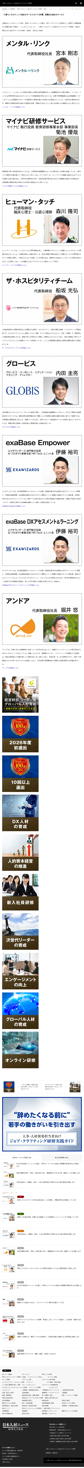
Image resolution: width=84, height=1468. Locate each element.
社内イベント (6, 1408)
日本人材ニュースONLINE (57, 1427)
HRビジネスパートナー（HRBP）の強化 (14, 1377)
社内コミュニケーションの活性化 (32, 1408)
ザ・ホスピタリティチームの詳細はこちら (16, 348)
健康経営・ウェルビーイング (50, 1392)
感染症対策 (45, 1400)
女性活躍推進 (6, 1400)
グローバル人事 (26, 1379)
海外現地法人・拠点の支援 (10, 1405)
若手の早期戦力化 (7, 1413)
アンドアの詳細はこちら (10, 668)
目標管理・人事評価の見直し (70, 1405)
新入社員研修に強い (62, 1157)
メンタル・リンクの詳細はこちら (13, 107)
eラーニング (25, 1374)
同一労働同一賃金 (47, 1395)
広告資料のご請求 (7, 1459)
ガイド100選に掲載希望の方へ (11, 1456)
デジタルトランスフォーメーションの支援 (14, 1387)
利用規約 (48, 1453)
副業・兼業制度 (6, 1395)
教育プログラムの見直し (9, 1403)
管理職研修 (5, 1411)
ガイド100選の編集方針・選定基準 (12, 1450)
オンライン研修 (52, 1377)
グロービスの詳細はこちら (11, 427)
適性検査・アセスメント (49, 1413)
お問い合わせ (6, 1462)
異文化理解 (45, 1405)
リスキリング (6, 1390)
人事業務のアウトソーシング (50, 1390)
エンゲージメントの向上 (35, 1377)
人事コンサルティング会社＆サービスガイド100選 (60, 1449)
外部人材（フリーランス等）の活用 (32, 1398)
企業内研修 (25, 1392)
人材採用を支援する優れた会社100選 (60, 1438)
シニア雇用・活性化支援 (53, 1382)
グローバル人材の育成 (48, 1379)
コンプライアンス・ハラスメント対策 (13, 1382)
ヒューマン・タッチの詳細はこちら (14, 265)
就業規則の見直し (27, 1400)
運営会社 (55, 1453)
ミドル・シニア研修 (35, 1387)
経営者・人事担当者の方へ (10, 1453)
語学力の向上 (26, 1413)
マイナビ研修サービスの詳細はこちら (15, 186)
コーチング (29, 1382)
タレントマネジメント (28, 1385)
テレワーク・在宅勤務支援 (50, 1385)
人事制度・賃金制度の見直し (30, 1390)
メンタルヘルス (53, 1387)
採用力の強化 (66, 1400)
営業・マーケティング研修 (69, 1395)
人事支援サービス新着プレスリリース (60, 1433)
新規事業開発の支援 (48, 1403)
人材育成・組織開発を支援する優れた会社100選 (63, 1441)
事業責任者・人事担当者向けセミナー (60, 1430)
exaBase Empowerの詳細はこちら (14, 506)
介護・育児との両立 (8, 1392)
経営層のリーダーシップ (49, 1411)
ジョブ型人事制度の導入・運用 (11, 1385)
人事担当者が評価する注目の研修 (59, 1436)
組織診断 (24, 1411)
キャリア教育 (6, 1379)
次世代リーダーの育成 (68, 1403)
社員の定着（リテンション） (52, 1408)
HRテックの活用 (47, 1374)
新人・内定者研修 (27, 1403)
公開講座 (64, 1392)
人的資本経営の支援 (68, 1390)
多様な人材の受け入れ (51, 1398)
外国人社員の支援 (7, 1398)
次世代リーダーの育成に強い (22, 1157)
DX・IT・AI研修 (7, 1374)
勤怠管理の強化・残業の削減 (30, 1395)
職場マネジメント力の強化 (69, 1411)
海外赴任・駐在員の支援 (29, 1405)
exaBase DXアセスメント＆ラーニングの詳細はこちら (20, 585)
